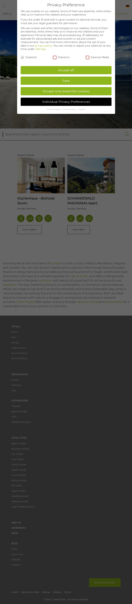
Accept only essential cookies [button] (66, 91)
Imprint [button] (81, 109)
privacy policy (43, 45)
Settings (40, 49)
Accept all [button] (66, 70)
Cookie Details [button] (54, 109)
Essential (29, 57)
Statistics (61, 57)
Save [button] (66, 80)
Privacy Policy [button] (70, 109)
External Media (97, 57)
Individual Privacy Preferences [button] (66, 102)
